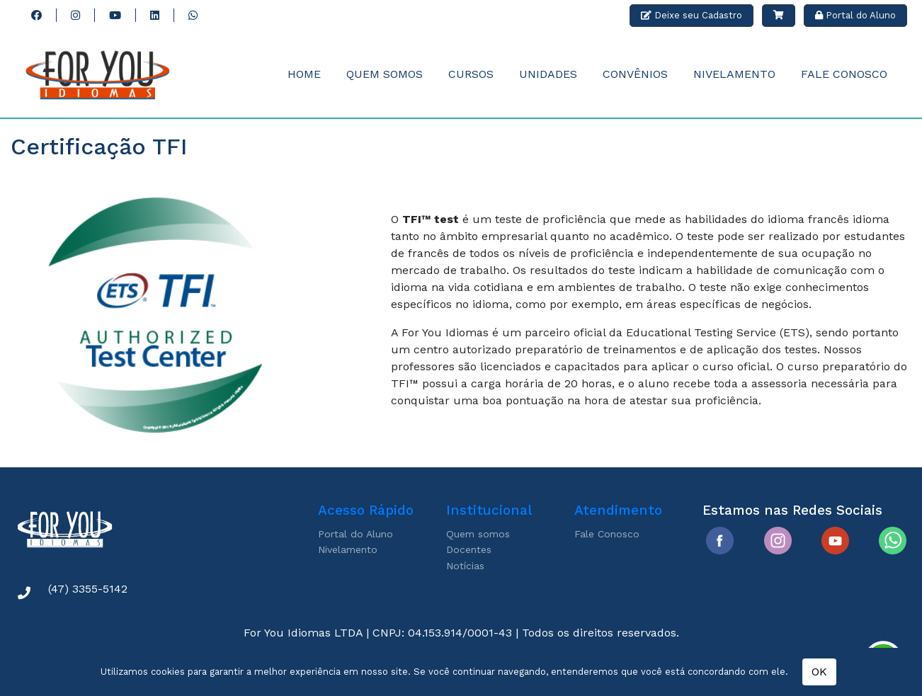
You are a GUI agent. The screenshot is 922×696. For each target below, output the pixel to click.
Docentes (468, 549)
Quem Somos (384, 74)
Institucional (489, 510)
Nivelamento (734, 74)
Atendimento (618, 510)
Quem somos (478, 534)
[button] (778, 15)
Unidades (548, 74)
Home (304, 74)
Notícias (465, 565)
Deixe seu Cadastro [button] (691, 15)
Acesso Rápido (366, 510)
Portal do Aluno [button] (855, 15)
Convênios (635, 74)
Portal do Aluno (355, 534)
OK (819, 671)
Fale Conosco (844, 74)
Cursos (471, 74)
